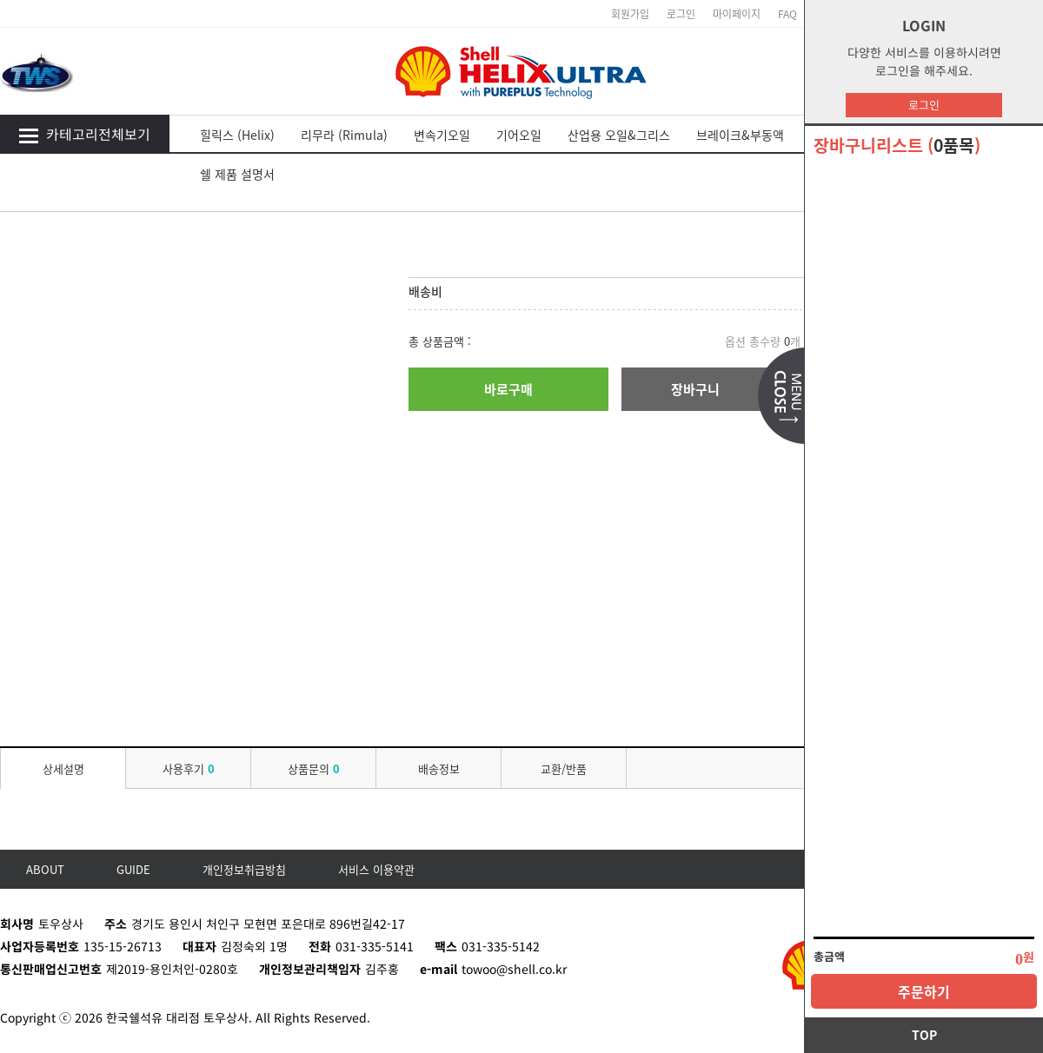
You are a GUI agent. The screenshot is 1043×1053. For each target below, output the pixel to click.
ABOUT (45, 869)
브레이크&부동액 (740, 134)
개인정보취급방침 (244, 869)
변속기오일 (442, 134)
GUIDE (133, 869)
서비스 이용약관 (376, 869)
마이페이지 (737, 13)
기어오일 (518, 134)
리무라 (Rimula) (344, 134)
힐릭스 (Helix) (237, 134)
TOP (924, 1034)
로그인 (924, 104)
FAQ (787, 13)
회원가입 (630, 13)
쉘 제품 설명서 (237, 173)
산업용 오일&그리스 (619, 134)
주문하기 (924, 991)
